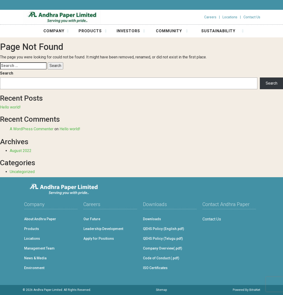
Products (31, 229)
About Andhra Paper (40, 219)
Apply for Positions (98, 238)
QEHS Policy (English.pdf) (163, 229)
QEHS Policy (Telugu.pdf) (163, 238)
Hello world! (10, 107)
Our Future (91, 219)
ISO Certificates (155, 268)
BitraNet (254, 290)
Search (6, 73)
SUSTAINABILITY (222, 31)
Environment (34, 268)
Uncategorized (22, 171)
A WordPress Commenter (31, 129)
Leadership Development (103, 229)
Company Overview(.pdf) (162, 248)
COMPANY (56, 31)
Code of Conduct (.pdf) (161, 258)
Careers (210, 17)
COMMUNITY (172, 31)
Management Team (39, 248)
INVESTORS (131, 31)
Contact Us (251, 17)
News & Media (35, 258)
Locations (229, 17)
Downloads (152, 219)
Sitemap (161, 290)
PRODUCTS (93, 31)
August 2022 (20, 150)
